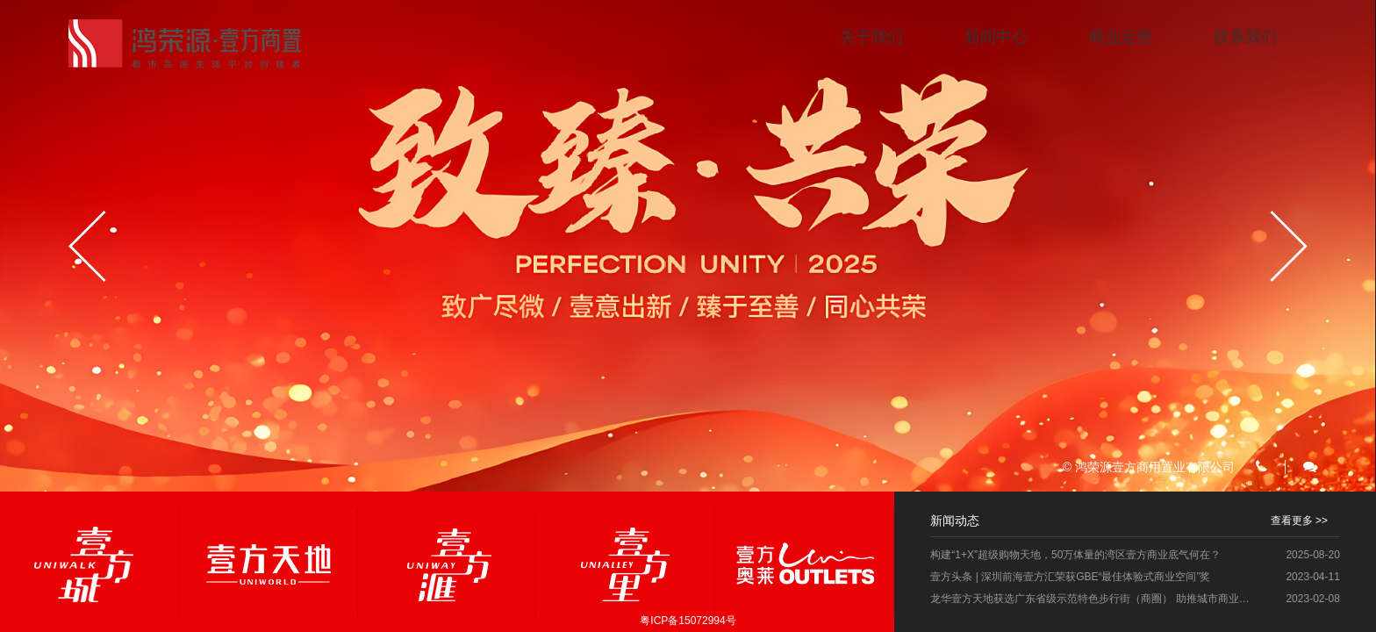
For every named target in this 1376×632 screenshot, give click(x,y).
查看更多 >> (1299, 520)
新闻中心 (996, 37)
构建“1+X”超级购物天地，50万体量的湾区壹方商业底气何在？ (1075, 555)
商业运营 (1120, 37)
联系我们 (1245, 37)
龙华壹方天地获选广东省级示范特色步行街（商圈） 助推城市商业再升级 (1094, 598)
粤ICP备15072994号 (687, 620)
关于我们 (871, 37)
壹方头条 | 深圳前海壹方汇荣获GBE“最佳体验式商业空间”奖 (1070, 577)
